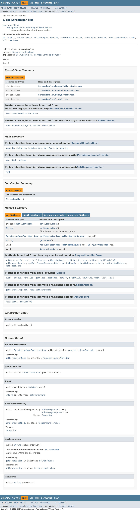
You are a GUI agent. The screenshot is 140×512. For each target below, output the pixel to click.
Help (56, 3)
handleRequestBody (50, 245)
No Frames (45, 8)
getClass (40, 278)
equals (17, 278)
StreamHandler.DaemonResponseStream (58, 90)
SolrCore (53, 249)
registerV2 (26, 302)
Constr (29, 11)
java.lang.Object (11, 25)
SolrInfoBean (24, 37)
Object (60, 272)
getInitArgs (38, 260)
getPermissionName (50, 236)
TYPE (8, 172)
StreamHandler (14, 199)
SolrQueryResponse (98, 245)
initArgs (49, 148)
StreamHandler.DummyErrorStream (56, 95)
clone (9, 278)
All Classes (61, 8)
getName (94, 260)
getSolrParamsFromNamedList (44, 263)
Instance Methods (54, 215)
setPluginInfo (13, 266)
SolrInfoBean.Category (18, 125)
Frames (34, 8)
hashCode (52, 278)
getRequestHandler (16, 263)
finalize (28, 278)
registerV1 (12, 302)
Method (38, 11)
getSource (45, 240)
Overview (5, 3)
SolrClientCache (23, 224)
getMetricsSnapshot (16, 290)
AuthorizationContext (73, 236)
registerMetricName (40, 290)
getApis (10, 260)
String (9, 228)
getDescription (48, 228)
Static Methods (31, 215)
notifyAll (74, 278)
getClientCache (48, 224)
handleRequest (88, 263)
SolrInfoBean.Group (44, 125)
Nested (13, 11)
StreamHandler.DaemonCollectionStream (60, 86)
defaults (21, 148)
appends (10, 148)
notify (63, 278)
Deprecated (47, 3)
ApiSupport (9, 37)
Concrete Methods (78, 215)
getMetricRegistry (77, 260)
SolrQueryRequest (71, 245)
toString (87, 278)
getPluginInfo (108, 260)
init (100, 263)
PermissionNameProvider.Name (22, 113)
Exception (47, 415)
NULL (14, 160)
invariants (62, 148)
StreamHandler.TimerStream (53, 99)
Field (21, 11)
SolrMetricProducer (71, 37)
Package (16, 3)
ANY (7, 160)
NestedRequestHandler (46, 37)
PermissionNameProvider (122, 37)
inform (43, 249)
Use (31, 3)
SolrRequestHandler (95, 37)
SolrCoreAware (11, 40)
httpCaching (35, 148)
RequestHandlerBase (23, 52)
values (22, 160)
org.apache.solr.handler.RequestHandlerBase (29, 28)
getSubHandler (70, 263)
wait (97, 278)
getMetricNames (56, 260)
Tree (37, 3)
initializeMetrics (115, 263)
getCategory (23, 260)
